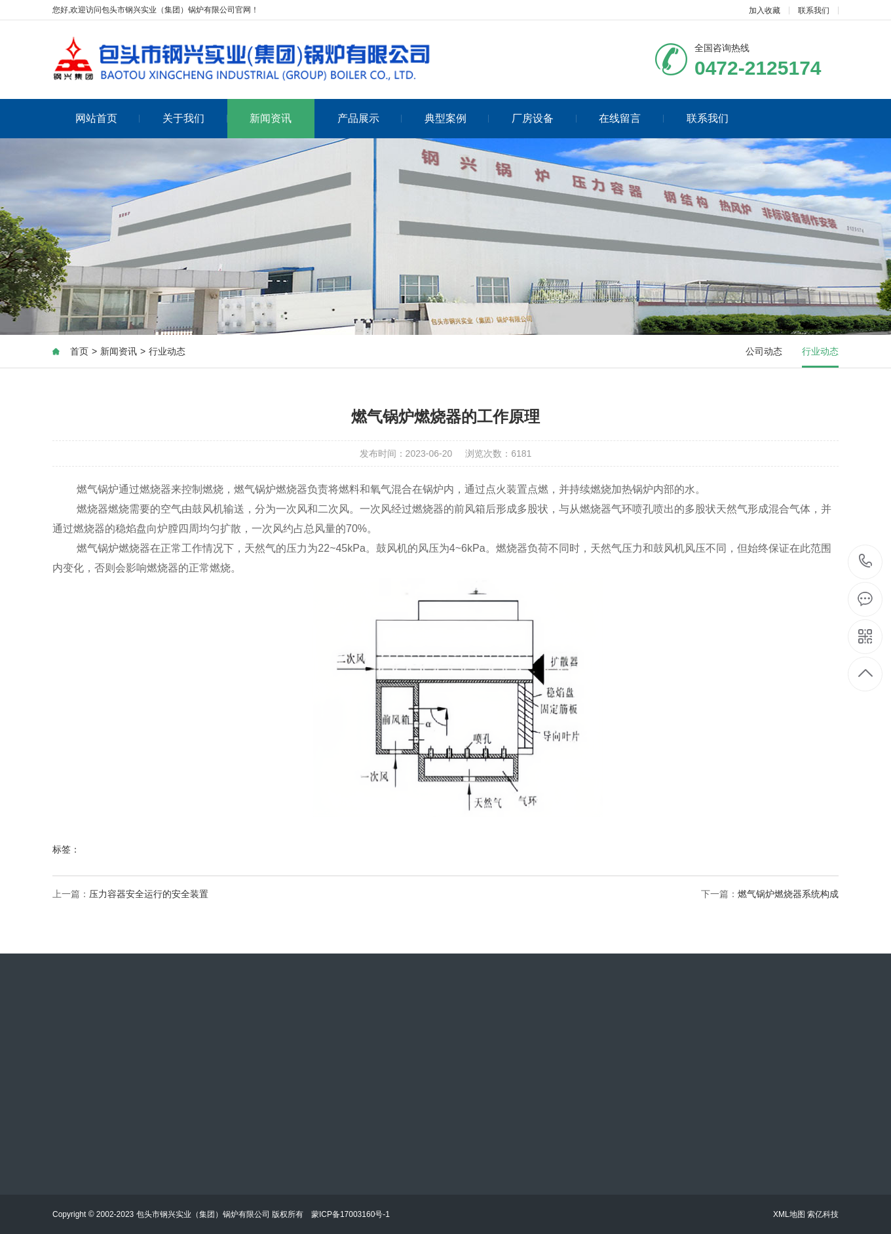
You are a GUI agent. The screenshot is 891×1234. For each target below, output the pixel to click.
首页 (79, 351)
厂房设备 (544, 118)
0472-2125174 (865, 562)
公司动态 (764, 351)
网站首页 (107, 118)
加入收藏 (764, 10)
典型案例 (457, 118)
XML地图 (789, 1214)
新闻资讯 (271, 118)
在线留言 (631, 118)
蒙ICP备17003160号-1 (350, 1214)
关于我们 (194, 118)
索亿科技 (823, 1214)
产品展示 (369, 118)
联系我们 (813, 10)
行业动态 (167, 351)
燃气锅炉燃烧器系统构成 (788, 894)
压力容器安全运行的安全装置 (148, 894)
